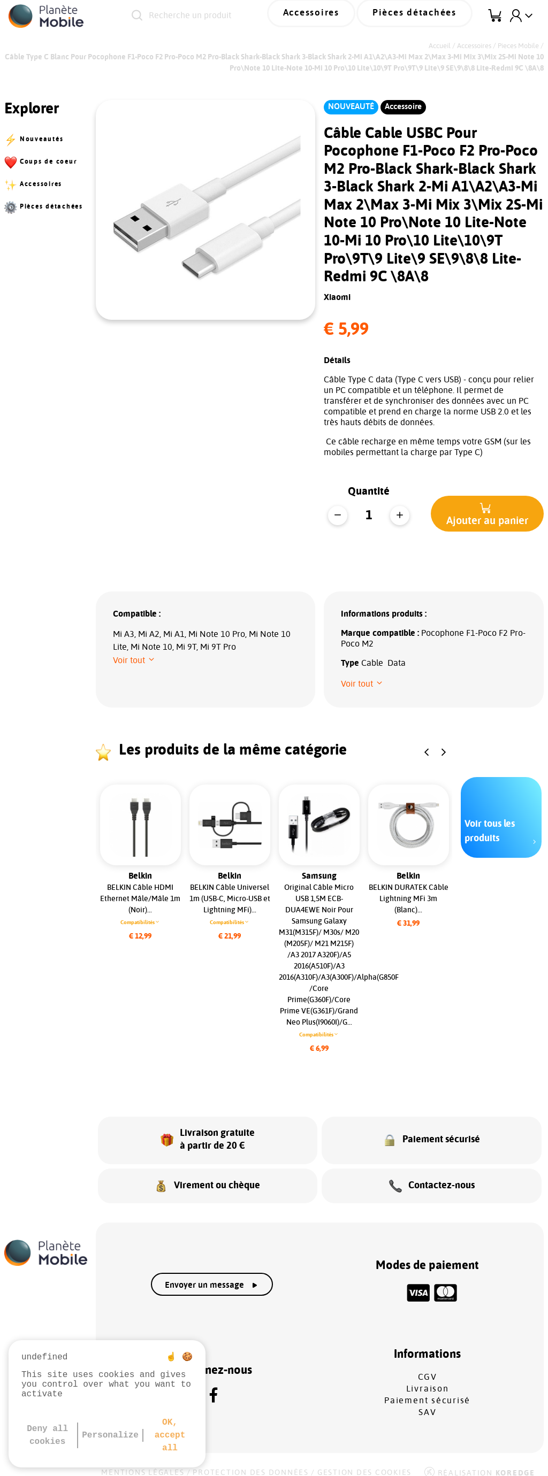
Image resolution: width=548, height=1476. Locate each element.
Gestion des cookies (364, 1461)
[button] (487, 514)
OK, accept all (170, 1435)
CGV (427, 1365)
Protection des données (251, 1461)
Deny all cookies (47, 1435)
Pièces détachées (424, 15)
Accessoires (337, 15)
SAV (427, 1400)
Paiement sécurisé (427, 1389)
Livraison (427, 1377)
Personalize (110, 1435)
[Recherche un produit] (220, 16)
